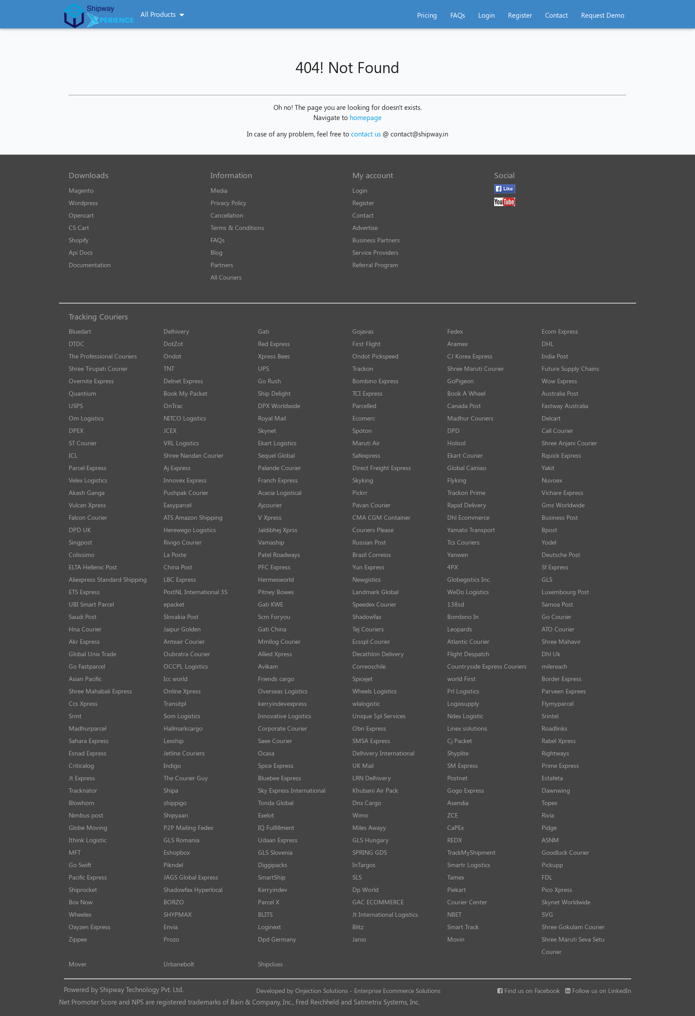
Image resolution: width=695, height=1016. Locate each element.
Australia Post (560, 393)
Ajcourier (270, 505)
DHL (548, 343)
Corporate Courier (282, 728)
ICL (73, 455)
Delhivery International (383, 753)
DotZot (173, 343)
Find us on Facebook (528, 990)
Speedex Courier (374, 604)
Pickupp (552, 864)
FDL (547, 877)
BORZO (174, 902)
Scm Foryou (274, 616)
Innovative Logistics (284, 716)
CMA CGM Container (381, 517)
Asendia (458, 802)
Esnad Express (87, 753)
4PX (452, 567)
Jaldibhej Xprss (277, 530)
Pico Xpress (557, 889)
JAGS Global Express (191, 877)
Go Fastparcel (87, 666)
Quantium (82, 393)
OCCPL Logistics (186, 666)
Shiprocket (83, 889)
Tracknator (83, 790)
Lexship (174, 740)
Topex (549, 802)
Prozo (171, 939)
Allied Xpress (275, 654)
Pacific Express (88, 877)
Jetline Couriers (184, 753)
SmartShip (271, 877)
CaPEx (455, 827)
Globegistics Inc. (469, 579)
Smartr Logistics (468, 864)
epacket (174, 604)
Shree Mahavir (561, 641)
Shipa (171, 790)
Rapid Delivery (466, 505)
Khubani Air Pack (375, 790)
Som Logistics (182, 716)
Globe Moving (88, 827)
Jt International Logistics (385, 914)
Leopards (459, 629)
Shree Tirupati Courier (98, 368)
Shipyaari (176, 815)
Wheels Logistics (374, 691)
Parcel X (268, 902)
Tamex (455, 877)
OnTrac (173, 405)
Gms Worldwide (563, 505)
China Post (178, 567)
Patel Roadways (279, 554)
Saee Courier (275, 740)
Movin (456, 939)
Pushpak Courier (186, 492)
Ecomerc (363, 418)
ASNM (550, 840)
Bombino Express (375, 381)
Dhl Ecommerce (468, 517)
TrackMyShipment (471, 852)
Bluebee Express (279, 778)
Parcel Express (87, 467)
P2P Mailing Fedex (188, 827)
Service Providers (375, 252)
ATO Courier (558, 629)
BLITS (265, 914)
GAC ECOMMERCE (378, 902)
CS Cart (79, 227)
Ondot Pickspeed (375, 356)
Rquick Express (561, 455)
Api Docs (81, 252)
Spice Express (275, 765)
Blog (217, 252)
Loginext (269, 927)
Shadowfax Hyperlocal (193, 889)
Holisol (456, 443)
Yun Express (368, 567)
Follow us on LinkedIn (598, 990)
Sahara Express (89, 740)
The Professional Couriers (103, 356)
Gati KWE (270, 604)
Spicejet (362, 678)
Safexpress (366, 455)
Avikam (268, 666)
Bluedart (80, 331)
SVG (547, 914)
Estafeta (552, 778)
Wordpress (83, 203)
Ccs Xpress (83, 703)
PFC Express (274, 567)
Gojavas (363, 331)
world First (461, 678)
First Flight (366, 343)
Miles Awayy (369, 827)
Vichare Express (562, 492)
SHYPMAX (177, 914)
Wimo (360, 815)
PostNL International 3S (195, 592)
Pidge (549, 827)
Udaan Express (277, 840)
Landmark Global (375, 592)
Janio (359, 939)
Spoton (362, 430)
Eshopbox (177, 852)
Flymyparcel (558, 703)
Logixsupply (463, 703)
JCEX (170, 430)
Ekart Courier (465, 455)
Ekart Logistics (277, 443)
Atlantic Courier (468, 641)
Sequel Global (276, 455)
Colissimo (81, 554)
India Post (555, 356)
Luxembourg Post (565, 592)
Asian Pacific (85, 678)
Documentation (90, 265)
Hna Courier (85, 629)
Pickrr (359, 492)
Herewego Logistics (190, 530)
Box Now (81, 902)
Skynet (267, 430)
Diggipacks (272, 864)
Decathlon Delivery (378, 654)
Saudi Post (83, 616)
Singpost (80, 542)
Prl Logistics (463, 691)
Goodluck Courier (565, 852)
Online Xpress (182, 691)
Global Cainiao (466, 467)
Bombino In (463, 616)
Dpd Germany (277, 939)
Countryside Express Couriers (487, 666)
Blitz (357, 927)
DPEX (76, 430)
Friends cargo (276, 678)
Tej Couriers (368, 629)
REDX (454, 840)
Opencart (81, 215)
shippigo (175, 802)
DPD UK (80, 530)
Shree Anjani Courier (569, 443)
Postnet (457, 778)
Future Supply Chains (570, 368)
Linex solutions (467, 728)
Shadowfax (366, 616)
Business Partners (376, 240)
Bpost (549, 530)
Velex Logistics (88, 480)
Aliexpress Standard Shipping (108, 579)
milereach (554, 666)
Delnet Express (183, 381)
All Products (158, 14)
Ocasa (266, 753)
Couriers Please (373, 530)
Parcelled (364, 405)
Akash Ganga (87, 492)
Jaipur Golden (182, 629)
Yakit (548, 467)
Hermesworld (276, 579)
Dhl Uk (551, 654)
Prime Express (560, 765)
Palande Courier (279, 467)
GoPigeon (460, 381)
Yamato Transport (471, 530)
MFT (75, 852)
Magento (81, 190)
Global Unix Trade (92, 654)
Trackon (362, 368)
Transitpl (175, 703)
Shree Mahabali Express (100, 691)
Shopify (79, 240)
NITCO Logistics (185, 418)
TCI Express (367, 393)
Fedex (455, 331)
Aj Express (177, 467)
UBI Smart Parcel (91, 604)
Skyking (362, 480)
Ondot (172, 356)
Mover (77, 964)
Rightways (555, 753)
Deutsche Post (561, 554)
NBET (454, 914)
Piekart (456, 889)
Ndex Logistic (465, 716)
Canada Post (464, 405)
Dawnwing (556, 790)
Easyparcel (177, 505)
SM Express (462, 765)
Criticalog (81, 765)
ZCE (452, 815)
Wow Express (559, 381)
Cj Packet (459, 740)
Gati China (272, 629)
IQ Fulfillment (276, 827)
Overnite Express (91, 381)
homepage (366, 117)
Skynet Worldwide (566, 902)
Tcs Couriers (463, 542)
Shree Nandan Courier (193, 455)
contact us (366, 133)
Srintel (550, 716)
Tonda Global (275, 802)
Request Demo (603, 15)
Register (520, 15)
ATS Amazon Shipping (193, 517)
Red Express (274, 343)
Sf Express (555, 567)
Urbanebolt (179, 964)
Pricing (427, 15)
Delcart (551, 418)
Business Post (560, 517)
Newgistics (366, 579)
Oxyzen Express (89, 927)
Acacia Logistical (279, 492)
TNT (169, 368)
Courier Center (467, 902)
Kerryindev (272, 889)
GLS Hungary (370, 840)
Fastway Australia (565, 405)
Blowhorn (81, 802)
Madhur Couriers (470, 418)
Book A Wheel (466, 393)
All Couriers (226, 277)
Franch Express (278, 480)
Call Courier (557, 430)
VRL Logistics (181, 443)
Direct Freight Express (381, 467)
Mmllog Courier (279, 641)
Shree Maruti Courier (475, 368)
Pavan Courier (371, 505)
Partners (222, 265)
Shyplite (458, 753)
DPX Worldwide (279, 405)
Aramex (457, 343)
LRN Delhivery (371, 778)
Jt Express (82, 778)
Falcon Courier (88, 517)
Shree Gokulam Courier (573, 927)
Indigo (172, 765)
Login (486, 15)
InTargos (363, 864)
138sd (455, 604)
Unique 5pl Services (379, 716)
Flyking (456, 480)
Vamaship (271, 542)
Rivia (548, 815)
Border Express (562, 678)
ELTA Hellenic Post (93, 567)
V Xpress (269, 517)
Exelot (266, 815)
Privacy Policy (228, 203)
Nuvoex (552, 480)
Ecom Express (560, 331)
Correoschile (369, 666)
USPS (76, 405)
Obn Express (369, 728)
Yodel (549, 542)
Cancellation (227, 215)
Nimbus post (86, 815)
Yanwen (457, 554)
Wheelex (80, 914)
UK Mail (363, 765)
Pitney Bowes (276, 592)
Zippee (78, 939)
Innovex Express (185, 480)
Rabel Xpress (559, 740)
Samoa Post (557, 604)
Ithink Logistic (87, 840)
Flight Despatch (468, 654)
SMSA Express (371, 740)
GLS (547, 579)
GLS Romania (181, 840)
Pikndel (173, 864)
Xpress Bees (274, 356)
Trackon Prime (466, 492)
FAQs (457, 15)
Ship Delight (274, 393)
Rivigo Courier (183, 542)
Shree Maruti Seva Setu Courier (573, 945)
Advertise (365, 227)
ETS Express (84, 592)
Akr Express (84, 641)
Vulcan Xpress (87, 505)
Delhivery (176, 331)
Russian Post (369, 542)
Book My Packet (185, 393)
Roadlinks (554, 728)
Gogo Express (465, 790)
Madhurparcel (87, 728)
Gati (263, 331)
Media (219, 190)
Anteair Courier (184, 641)
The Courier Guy (186, 778)
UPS (263, 368)
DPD (453, 430)
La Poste (175, 554)
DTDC (76, 343)
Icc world (175, 678)
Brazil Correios (371, 554)
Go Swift (80, 864)
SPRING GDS (369, 852)
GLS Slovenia (275, 852)
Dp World (365, 889)
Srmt (75, 716)
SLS (357, 877)
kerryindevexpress (282, 703)
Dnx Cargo (366, 802)
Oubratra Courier (187, 654)
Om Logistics (86, 418)
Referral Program (375, 265)
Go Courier (556, 616)
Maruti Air (366, 443)
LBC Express (180, 579)
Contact (556, 15)
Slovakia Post (181, 616)
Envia (171, 927)
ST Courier (83, 443)
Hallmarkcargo (183, 728)
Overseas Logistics (283, 691)
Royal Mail (272, 418)
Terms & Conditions (237, 227)
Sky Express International (291, 790)
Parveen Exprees (564, 691)
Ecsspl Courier (371, 641)
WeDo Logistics (468, 592)
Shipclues (270, 964)
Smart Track (463, 927)
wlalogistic (366, 703)
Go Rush (269, 381)
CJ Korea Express (469, 356)
